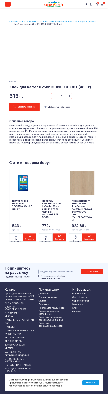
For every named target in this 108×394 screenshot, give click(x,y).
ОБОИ (8, 323)
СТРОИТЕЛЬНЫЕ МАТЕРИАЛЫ (14, 360)
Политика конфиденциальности (50, 324)
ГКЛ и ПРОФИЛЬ (14, 303)
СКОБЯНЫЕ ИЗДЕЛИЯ (17, 355)
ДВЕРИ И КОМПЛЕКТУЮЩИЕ (15, 307)
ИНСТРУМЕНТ (13, 312)
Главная (13, 21)
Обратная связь (80, 300)
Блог (74, 307)
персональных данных (50, 278)
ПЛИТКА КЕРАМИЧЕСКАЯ (19, 330)
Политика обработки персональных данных (50, 318)
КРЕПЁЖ (9, 348)
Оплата (42, 300)
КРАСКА (9, 316)
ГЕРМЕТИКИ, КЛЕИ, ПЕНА (19, 299)
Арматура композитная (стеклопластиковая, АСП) (19, 294)
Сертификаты (79, 297)
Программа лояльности (51, 307)
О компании (79, 293)
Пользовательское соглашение (48, 312)
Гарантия (43, 304)
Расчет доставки (47, 297)
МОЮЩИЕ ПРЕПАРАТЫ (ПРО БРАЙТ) (18, 369)
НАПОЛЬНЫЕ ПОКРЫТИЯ (19, 319)
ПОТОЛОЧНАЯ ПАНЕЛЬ (18, 365)
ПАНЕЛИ (10, 327)
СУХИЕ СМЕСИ (31, 21)
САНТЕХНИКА (13, 351)
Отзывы (76, 311)
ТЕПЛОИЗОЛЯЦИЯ (15, 337)
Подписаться (92, 271)
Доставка (43, 293)
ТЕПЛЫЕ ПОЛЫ (13, 341)
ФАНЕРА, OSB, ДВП (16, 344)
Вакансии (77, 304)
